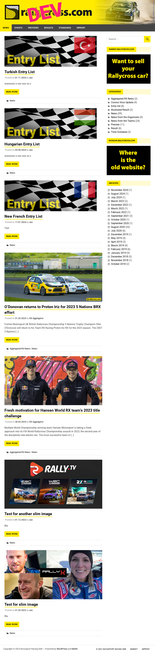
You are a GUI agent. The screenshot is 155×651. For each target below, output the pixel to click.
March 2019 (117, 245)
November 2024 (119, 190)
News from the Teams (123, 120)
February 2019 (119, 249)
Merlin (75, 648)
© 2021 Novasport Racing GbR (111, 649)
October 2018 (118, 263)
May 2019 (116, 238)
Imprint (81, 27)
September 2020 (120, 223)
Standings (65, 27)
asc (31, 77)
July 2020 (116, 230)
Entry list (115, 106)
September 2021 (120, 215)
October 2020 (118, 219)
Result (114, 128)
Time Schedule (119, 131)
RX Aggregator (36, 318)
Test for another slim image (29, 513)
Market (134, 649)
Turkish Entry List (20, 71)
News (6, 27)
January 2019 (118, 252)
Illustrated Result (120, 109)
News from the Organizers (125, 117)
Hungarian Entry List (22, 144)
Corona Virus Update (122, 102)
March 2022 (117, 208)
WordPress (62, 648)
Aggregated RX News (20, 348)
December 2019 (119, 234)
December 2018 (119, 256)
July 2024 (116, 197)
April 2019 (116, 241)
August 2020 (118, 227)
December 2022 (119, 204)
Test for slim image (21, 604)
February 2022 (119, 212)
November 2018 (119, 260)
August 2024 (118, 193)
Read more (12, 91)
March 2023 (117, 201)
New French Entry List (24, 216)
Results (48, 27)
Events (18, 27)
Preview (115, 124)
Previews (33, 27)
